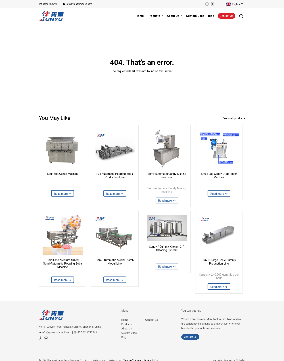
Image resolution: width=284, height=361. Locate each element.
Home (124, 319)
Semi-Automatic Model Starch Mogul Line (115, 261)
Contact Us (226, 16)
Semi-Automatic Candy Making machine (166, 175)
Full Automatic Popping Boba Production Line (114, 175)
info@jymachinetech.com (79, 4)
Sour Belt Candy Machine (62, 174)
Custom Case (129, 332)
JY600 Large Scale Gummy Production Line (219, 261)
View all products (234, 118)
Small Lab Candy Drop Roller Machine (219, 175)
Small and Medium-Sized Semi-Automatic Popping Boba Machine (62, 263)
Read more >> (62, 193)
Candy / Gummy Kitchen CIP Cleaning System (167, 248)
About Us (126, 328)
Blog (123, 337)
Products (126, 324)
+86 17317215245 (86, 332)
